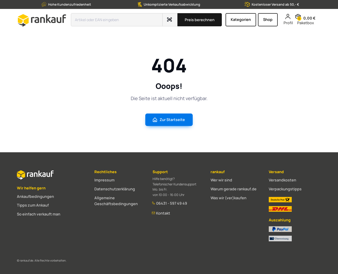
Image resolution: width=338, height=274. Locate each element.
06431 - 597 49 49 (170, 203)
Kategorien (241, 19)
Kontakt (161, 213)
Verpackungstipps (285, 189)
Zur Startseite (168, 120)
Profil (288, 19)
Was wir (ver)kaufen (228, 197)
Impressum (104, 180)
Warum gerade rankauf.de (234, 189)
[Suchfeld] (117, 19)
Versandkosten (282, 180)
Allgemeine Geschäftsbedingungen (116, 201)
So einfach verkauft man (38, 214)
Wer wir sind (221, 180)
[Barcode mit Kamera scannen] (170, 19)
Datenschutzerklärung (114, 189)
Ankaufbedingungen (35, 196)
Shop (268, 19)
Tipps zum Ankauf (33, 205)
